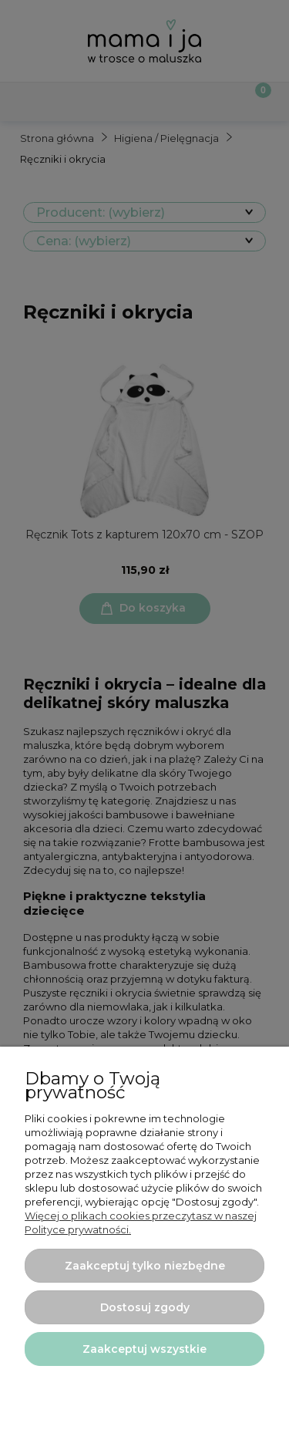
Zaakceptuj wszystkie (144, 1349)
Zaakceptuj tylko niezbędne (145, 1266)
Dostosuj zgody (145, 1307)
